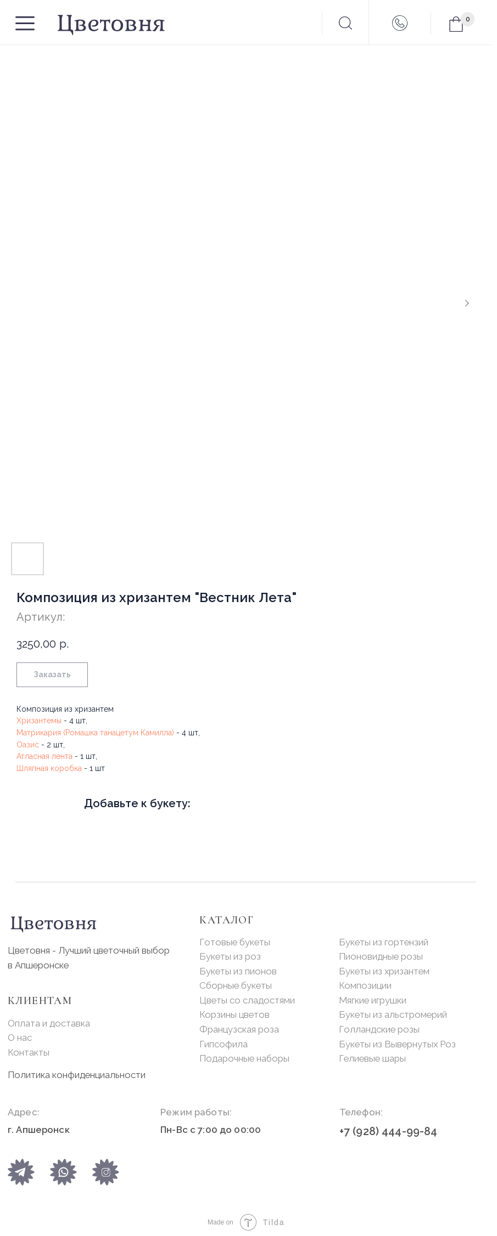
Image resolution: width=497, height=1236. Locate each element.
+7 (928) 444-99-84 (388, 1131)
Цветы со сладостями (247, 1000)
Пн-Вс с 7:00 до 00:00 (210, 1129)
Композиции (365, 985)
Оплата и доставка (49, 1023)
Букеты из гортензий (383, 942)
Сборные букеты (235, 985)
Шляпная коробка (49, 768)
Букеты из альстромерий (393, 1014)
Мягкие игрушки (372, 1000)
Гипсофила (223, 1044)
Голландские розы (379, 1029)
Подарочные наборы (244, 1058)
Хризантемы (39, 720)
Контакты (28, 1052)
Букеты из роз (230, 956)
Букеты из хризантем (384, 971)
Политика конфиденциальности (77, 1074)
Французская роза (239, 1029)
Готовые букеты (234, 942)
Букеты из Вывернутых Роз (397, 1044)
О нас (20, 1037)
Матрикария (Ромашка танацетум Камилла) (95, 732)
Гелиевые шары (372, 1058)
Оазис (27, 744)
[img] (63, 1172)
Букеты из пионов (238, 971)
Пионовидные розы (381, 956)
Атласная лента (44, 756)
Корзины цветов (234, 1014)
